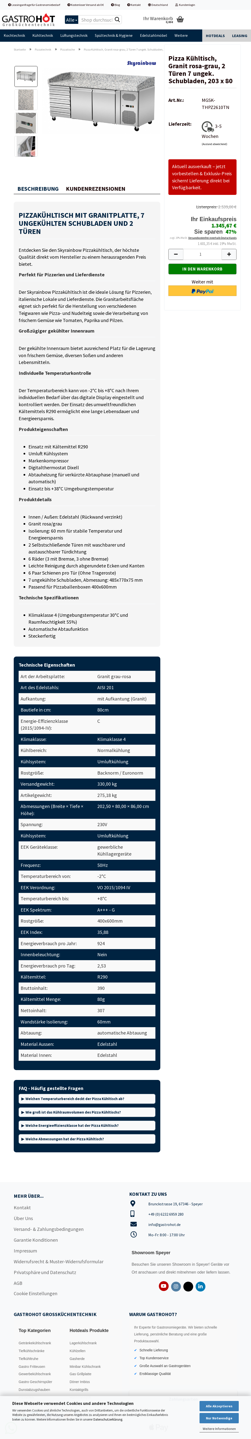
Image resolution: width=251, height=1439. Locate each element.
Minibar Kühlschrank (85, 1367)
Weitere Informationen (219, 1428)
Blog (115, 5)
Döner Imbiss (80, 1382)
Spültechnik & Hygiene (114, 35)
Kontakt (134, 5)
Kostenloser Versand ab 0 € (85, 5)
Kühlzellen (78, 1351)
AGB (18, 1283)
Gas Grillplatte (80, 1374)
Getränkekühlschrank (35, 1343)
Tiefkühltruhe (28, 1359)
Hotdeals (215, 35)
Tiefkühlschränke (31, 1351)
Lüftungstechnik (74, 35)
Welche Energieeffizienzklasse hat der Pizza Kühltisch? (72, 1125)
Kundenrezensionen (95, 188)
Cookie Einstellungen (35, 1293)
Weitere (181, 35)
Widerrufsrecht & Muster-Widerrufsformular (58, 1261)
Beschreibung (38, 188)
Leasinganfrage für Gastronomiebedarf (34, 5)
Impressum (25, 1251)
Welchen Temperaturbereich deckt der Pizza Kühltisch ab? (74, 1098)
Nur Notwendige (219, 1418)
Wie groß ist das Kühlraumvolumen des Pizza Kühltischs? (73, 1112)
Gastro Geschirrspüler (35, 1382)
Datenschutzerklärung (107, 1419)
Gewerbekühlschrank (35, 1374)
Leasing (239, 35)
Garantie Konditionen (36, 1240)
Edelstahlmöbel (153, 35)
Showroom (182, 1264)
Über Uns (23, 1218)
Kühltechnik (42, 35)
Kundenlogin (185, 5)
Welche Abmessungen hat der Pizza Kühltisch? (64, 1139)
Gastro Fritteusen (32, 1367)
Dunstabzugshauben (34, 1390)
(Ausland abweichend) (214, 144)
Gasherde (77, 1359)
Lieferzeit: (179, 124)
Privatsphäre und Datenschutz (45, 1272)
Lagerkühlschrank (83, 1343)
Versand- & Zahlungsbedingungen (49, 1229)
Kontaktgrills (79, 1390)
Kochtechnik (14, 35)
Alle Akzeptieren (219, 1406)
